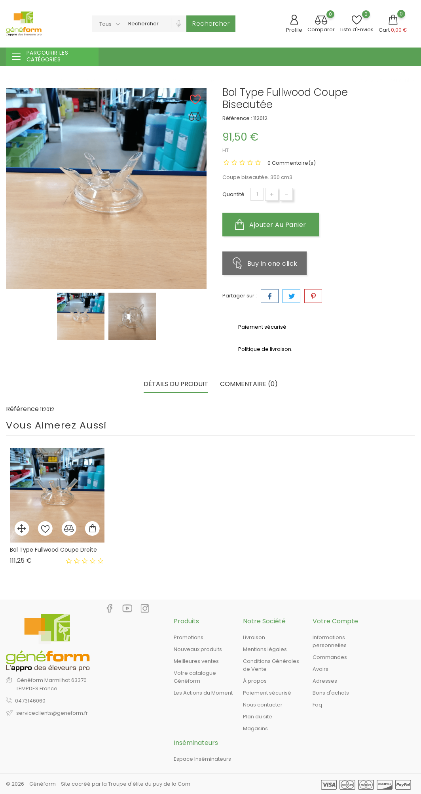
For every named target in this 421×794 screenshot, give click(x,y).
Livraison (254, 637)
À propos (255, 681)
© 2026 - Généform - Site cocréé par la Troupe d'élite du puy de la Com (98, 784)
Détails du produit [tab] (176, 384)
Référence (22, 409)
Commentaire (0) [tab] (249, 384)
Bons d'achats (331, 693)
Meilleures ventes (196, 661)
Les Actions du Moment (203, 693)
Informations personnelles (330, 641)
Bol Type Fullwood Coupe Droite (53, 550)
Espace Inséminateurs (202, 759)
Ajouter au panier (270, 224)
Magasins (255, 728)
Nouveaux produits (198, 649)
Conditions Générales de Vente (271, 665)
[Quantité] (257, 194)
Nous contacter (263, 704)
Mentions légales (265, 649)
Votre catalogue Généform (195, 677)
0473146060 (30, 701)
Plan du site (257, 716)
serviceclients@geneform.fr (52, 713)
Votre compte (335, 621)
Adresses (325, 681)
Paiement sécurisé (267, 693)
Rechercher (210, 23)
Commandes (330, 657)
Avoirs (320, 669)
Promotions (188, 637)
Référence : (237, 118)
